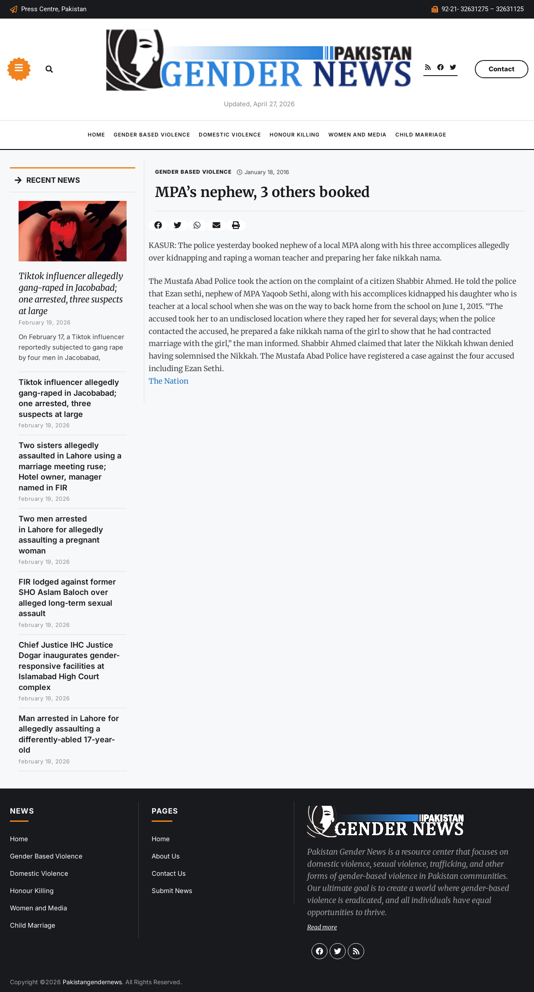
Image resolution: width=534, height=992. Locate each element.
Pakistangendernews (92, 982)
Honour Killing (295, 134)
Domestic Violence (230, 134)
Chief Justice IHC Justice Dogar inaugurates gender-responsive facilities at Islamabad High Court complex (69, 666)
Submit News (172, 891)
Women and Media (357, 134)
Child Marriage (420, 134)
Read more (322, 927)
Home (96, 134)
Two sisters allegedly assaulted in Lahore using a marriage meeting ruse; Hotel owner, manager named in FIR (70, 466)
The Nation (168, 381)
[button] (49, 69)
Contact (502, 69)
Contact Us (169, 873)
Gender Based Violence (152, 134)
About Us (166, 856)
